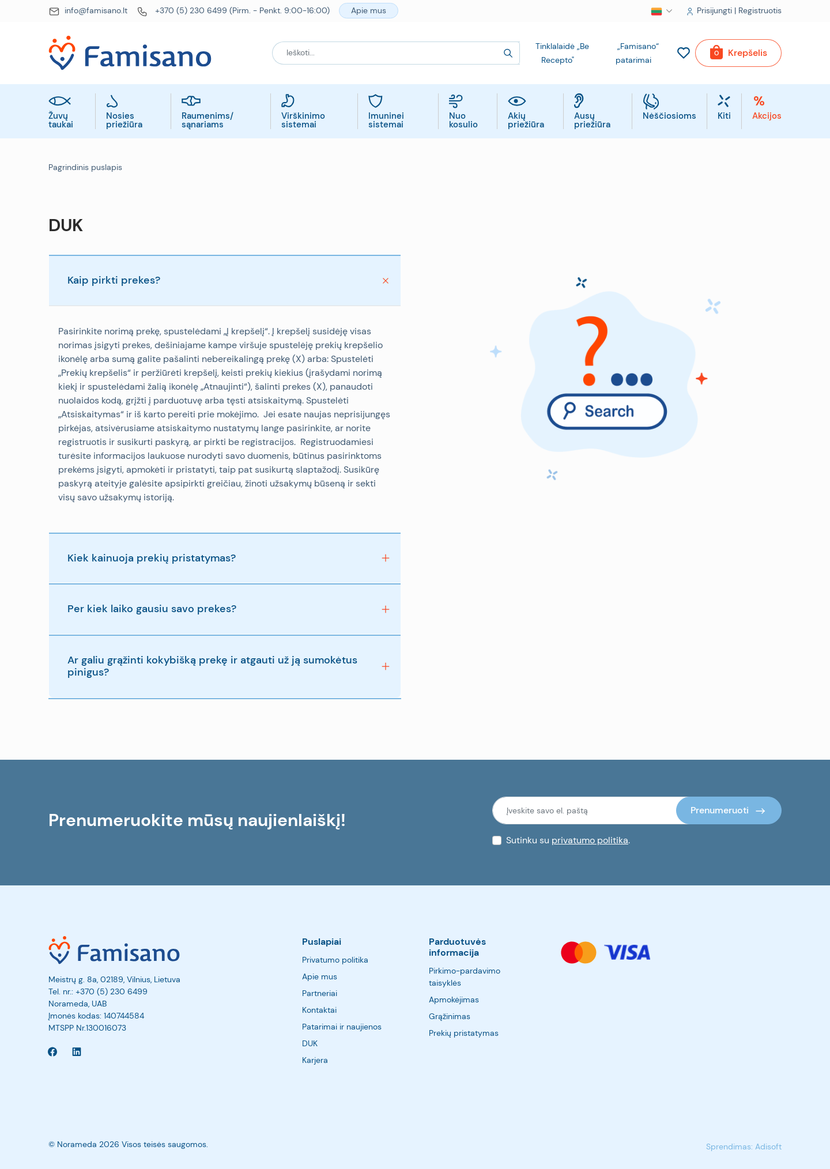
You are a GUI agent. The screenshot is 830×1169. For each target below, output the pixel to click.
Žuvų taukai (60, 121)
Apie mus (319, 976)
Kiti (724, 117)
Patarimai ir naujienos (342, 1026)
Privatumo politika (335, 960)
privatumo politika (590, 840)
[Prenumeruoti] (729, 810)
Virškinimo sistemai (303, 121)
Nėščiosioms (669, 117)
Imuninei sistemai (386, 121)
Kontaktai (319, 1010)
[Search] (508, 53)
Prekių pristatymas (464, 1033)
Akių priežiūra (526, 121)
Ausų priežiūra (592, 121)
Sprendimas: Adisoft (744, 1146)
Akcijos (767, 117)
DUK (310, 1043)
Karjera (315, 1060)
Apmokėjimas (454, 999)
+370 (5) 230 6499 (112, 991)
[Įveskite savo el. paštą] (591, 810)
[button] (656, 11)
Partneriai (319, 993)
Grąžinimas (449, 1016)
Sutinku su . (568, 840)
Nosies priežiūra (124, 121)
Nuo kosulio (463, 121)
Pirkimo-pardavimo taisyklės (464, 977)
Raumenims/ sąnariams (207, 121)
